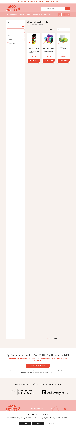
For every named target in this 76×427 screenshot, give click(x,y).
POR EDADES (21, 14)
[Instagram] (65, 409)
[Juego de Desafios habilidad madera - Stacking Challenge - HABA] (48, 48)
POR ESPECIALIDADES (37, 14)
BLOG (50, 14)
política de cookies (42, 419)
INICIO (7, 14)
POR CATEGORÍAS (13, 14)
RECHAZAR (38, 423)
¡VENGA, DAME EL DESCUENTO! (38, 365)
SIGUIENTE (54, 338)
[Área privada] (59, 14)
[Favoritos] (63, 14)
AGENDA (45, 14)
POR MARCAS (29, 14)
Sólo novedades (12, 43)
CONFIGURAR (51, 423)
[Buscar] (67, 9)
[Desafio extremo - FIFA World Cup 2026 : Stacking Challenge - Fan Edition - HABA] (33, 48)
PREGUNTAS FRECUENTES (37, 409)
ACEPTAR (25, 423)
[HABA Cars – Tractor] (63, 48)
